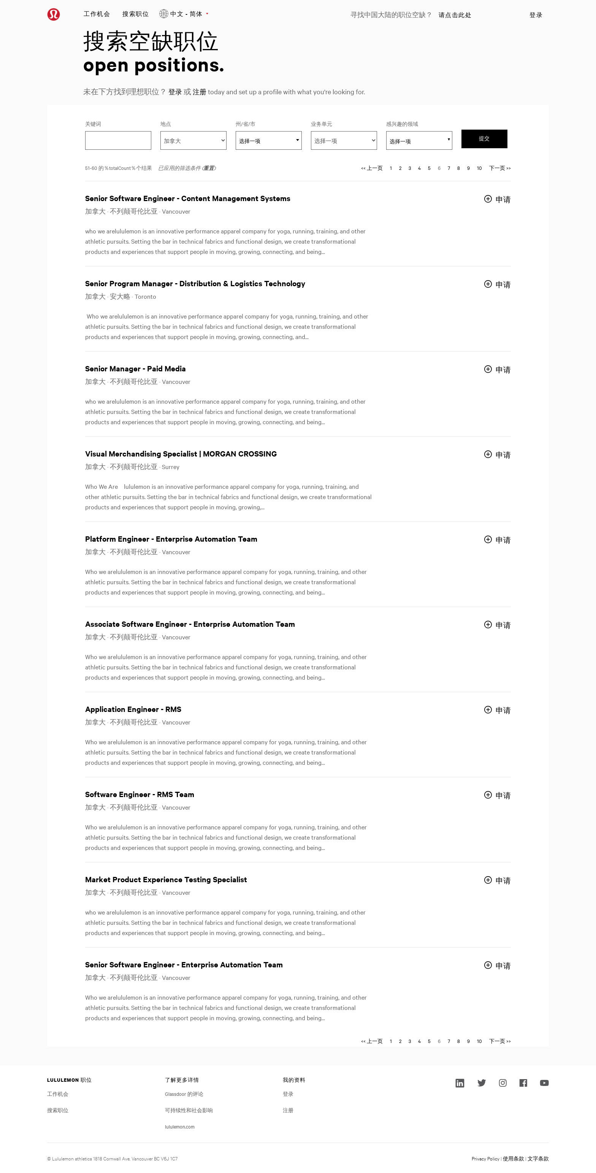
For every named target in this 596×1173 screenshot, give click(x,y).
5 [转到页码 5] (429, 167)
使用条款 (513, 1158)
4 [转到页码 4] (419, 167)
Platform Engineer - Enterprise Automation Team (171, 538)
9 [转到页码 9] (468, 167)
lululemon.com (180, 1126)
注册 (201, 91)
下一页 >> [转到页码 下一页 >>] (500, 167)
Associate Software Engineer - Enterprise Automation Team (190, 623)
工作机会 (97, 13)
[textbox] (268, 141)
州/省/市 (256, 123)
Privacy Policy (485, 1158)
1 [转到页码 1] (391, 167)
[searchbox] (415, 141)
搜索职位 (135, 13)
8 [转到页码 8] (458, 167)
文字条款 (538, 1158)
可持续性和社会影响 (189, 1109)
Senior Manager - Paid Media (135, 368)
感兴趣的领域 (402, 123)
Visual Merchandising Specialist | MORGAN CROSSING (181, 453)
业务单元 (321, 123)
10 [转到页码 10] (479, 167)
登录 (536, 15)
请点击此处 (455, 15)
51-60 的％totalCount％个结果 (118, 167)
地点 (165, 123)
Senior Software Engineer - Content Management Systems (187, 198)
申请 (503, 199)
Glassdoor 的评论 (184, 1093)
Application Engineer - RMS (133, 709)
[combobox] (269, 140)
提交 (484, 138)
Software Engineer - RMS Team (139, 794)
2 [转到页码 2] (400, 167)
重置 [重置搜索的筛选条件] (208, 167)
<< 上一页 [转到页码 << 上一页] (372, 167)
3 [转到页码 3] (410, 167)
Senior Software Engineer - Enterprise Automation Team (184, 964)
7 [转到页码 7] (449, 167)
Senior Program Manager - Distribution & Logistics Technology (195, 283)
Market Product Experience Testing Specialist (166, 879)
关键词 (93, 123)
